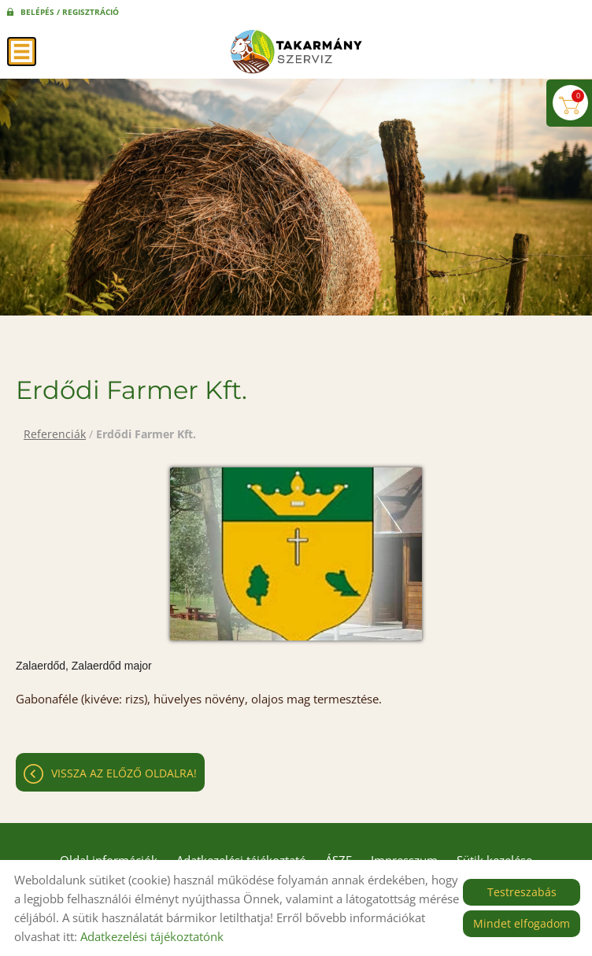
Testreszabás (522, 891)
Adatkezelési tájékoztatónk (152, 936)
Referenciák (55, 433)
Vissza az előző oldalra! (124, 773)
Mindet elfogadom (521, 923)
